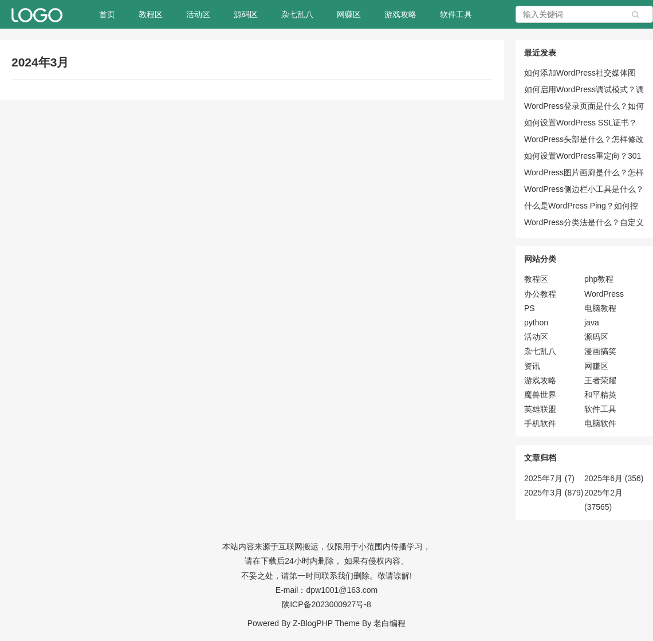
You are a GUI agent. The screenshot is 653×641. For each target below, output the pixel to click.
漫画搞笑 (600, 351)
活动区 (198, 14)
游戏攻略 (400, 14)
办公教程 (540, 293)
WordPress (604, 293)
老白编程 (389, 623)
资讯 (532, 366)
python (536, 322)
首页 (107, 14)
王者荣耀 (600, 380)
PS (529, 308)
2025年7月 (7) (549, 478)
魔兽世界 (540, 394)
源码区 (246, 14)
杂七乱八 (297, 14)
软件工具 (456, 14)
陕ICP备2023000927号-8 (326, 604)
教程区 (151, 14)
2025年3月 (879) (554, 492)
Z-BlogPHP (313, 623)
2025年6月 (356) (614, 478)
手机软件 (540, 423)
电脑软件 (600, 423)
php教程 (598, 279)
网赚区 (349, 14)
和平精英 (600, 394)
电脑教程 (600, 308)
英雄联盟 (540, 409)
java (591, 322)
